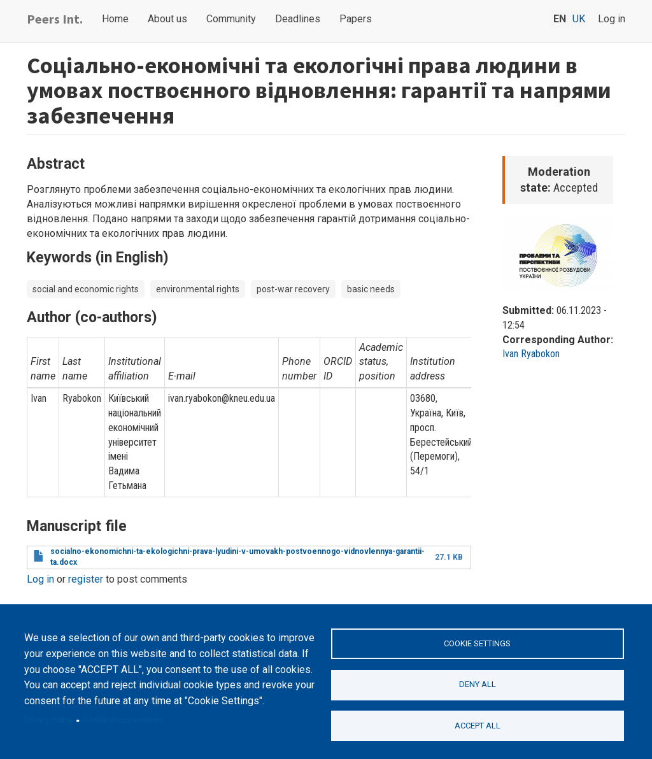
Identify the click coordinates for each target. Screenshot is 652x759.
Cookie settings (477, 643)
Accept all (477, 725)
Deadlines (297, 19)
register (85, 579)
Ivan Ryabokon (531, 354)
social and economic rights (85, 289)
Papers (355, 19)
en (559, 19)
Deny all (477, 684)
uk (578, 19)
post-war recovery (293, 289)
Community (231, 19)
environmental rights (197, 289)
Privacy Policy (48, 720)
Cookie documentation (123, 720)
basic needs (371, 289)
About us (167, 19)
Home (115, 19)
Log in (611, 19)
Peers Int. (55, 19)
